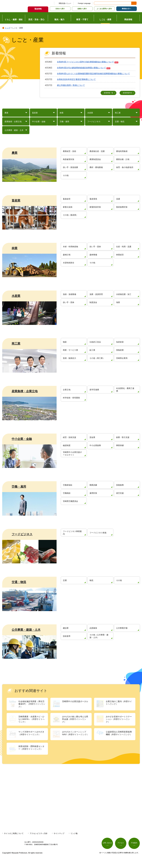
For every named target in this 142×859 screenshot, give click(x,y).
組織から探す (82, 9)
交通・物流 (19, 582)
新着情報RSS (127, 93)
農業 (14, 153)
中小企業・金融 (22, 439)
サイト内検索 (96, 3)
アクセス (121, 843)
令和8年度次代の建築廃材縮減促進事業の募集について (81, 68)
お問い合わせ (107, 843)
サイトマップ (59, 833)
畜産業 (16, 200)
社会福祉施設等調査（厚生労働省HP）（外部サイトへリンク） (31, 704)
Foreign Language (84, 3)
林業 (14, 248)
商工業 (16, 343)
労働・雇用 (19, 486)
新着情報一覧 (108, 93)
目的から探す (60, 9)
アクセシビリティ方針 (38, 833)
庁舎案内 (134, 843)
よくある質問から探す (104, 9)
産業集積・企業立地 (25, 391)
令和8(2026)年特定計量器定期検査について (76, 79)
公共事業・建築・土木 (26, 629)
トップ (7, 28)
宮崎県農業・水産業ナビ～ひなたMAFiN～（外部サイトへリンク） (31, 719)
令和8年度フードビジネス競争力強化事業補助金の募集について (85, 62)
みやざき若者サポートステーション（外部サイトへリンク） (119, 719)
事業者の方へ (126, 9)
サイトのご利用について (14, 833)
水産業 (16, 296)
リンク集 (74, 833)
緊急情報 (38, 9)
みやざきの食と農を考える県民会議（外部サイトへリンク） (75, 719)
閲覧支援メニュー (65, 3)
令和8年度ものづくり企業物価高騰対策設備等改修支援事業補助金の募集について (93, 74)
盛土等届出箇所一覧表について (71, 85)
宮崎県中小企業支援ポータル (75, 701)
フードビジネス (22, 534)
